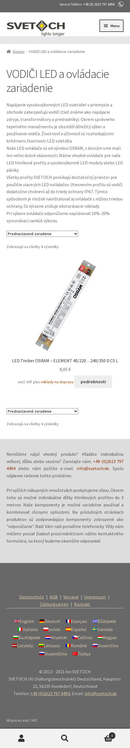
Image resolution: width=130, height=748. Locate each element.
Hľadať (65, 738)
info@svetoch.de (93, 468)
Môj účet (21, 738)
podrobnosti (93, 381)
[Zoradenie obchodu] (42, 234)
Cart (101, 734)
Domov (19, 51)
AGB (54, 597)
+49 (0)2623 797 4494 (50, 693)
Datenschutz (31, 597)
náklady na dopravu (57, 381)
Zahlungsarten (54, 604)
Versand (70, 597)
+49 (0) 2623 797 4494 (98, 4)
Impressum (95, 597)
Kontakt (82, 604)
